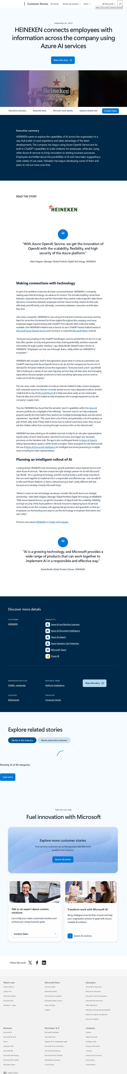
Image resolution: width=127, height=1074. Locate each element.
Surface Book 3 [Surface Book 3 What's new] (8, 987)
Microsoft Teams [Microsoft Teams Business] (9, 1064)
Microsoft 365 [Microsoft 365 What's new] (8, 1001)
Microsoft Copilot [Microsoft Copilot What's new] (9, 996)
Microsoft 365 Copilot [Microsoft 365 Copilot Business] (11, 1060)
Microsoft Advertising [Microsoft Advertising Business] (11, 1055)
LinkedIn (64, 521)
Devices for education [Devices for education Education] (93, 991)
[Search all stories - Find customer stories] (63, 859)
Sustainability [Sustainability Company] (90, 1064)
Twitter (52, 521)
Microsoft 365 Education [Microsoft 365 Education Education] (94, 1001)
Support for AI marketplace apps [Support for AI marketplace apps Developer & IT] (56, 1041)
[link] (17, 111)
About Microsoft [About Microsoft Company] (91, 1037)
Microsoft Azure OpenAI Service (31, 330)
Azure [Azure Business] (5, 1041)
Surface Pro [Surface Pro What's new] (7, 991)
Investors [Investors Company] (89, 1051)
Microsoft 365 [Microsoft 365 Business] (8, 1051)
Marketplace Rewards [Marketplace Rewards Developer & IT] (52, 1060)
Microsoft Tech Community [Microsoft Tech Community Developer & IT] (54, 1046)
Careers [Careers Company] (88, 1032)
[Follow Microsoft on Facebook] (37, 962)
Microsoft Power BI (46, 392)
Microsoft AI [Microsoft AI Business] (7, 1032)
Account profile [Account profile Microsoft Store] (50, 987)
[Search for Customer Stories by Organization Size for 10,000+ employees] (17, 685)
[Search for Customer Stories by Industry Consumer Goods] (53, 700)
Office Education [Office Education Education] (91, 1005)
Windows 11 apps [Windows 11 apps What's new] (9, 1005)
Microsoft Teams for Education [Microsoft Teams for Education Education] (96, 996)
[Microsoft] (13, 4)
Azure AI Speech (89, 440)
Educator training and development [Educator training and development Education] (98, 1010)
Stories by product (70, 4)
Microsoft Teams (80, 330)
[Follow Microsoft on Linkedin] (44, 962)
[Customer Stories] (37, 4)
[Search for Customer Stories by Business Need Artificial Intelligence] (54, 685)
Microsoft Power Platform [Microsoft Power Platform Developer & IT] (53, 1055)
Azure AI (93, 407)
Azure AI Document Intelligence (41, 447)
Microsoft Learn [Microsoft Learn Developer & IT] (50, 1037)
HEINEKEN (41, 521)
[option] (22, 740)
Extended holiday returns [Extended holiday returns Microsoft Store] (53, 1001)
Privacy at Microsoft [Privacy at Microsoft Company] (93, 1046)
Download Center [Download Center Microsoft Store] (51, 991)
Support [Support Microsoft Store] (47, 1010)
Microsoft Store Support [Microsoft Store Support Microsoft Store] (53, 996)
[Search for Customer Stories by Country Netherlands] (13, 700)
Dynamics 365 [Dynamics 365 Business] (8, 1046)
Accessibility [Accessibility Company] (90, 1060)
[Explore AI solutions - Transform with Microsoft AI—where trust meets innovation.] (80, 935)
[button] (63, 60)
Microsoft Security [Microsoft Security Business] (9, 1037)
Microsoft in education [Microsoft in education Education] (94, 987)
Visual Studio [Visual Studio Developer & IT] (49, 1064)
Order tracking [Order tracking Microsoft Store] (50, 1005)
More (86, 4)
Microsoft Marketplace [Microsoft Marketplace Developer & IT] (53, 1051)
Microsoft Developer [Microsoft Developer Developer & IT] (52, 1032)
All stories (55, 4)
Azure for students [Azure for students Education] (92, 1019)
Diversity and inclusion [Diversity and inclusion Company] (94, 1055)
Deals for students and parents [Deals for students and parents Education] (96, 1014)
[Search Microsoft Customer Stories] (120, 3)
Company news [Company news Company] (91, 1041)
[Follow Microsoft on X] (30, 962)
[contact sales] (110, 111)
